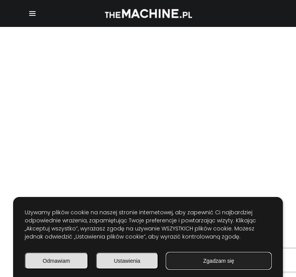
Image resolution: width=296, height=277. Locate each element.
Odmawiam (56, 261)
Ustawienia (127, 261)
